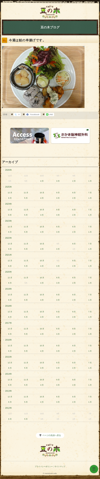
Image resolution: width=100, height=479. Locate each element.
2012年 (8, 408)
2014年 (8, 374)
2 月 (74, 181)
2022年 (8, 238)
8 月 (74, 193)
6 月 (10, 198)
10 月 (42, 193)
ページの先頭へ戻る (51, 435)
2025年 (8, 187)
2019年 (8, 289)
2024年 (8, 204)
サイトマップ (59, 466)
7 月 (90, 193)
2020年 (8, 272)
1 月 (90, 181)
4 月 (42, 181)
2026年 (8, 170)
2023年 (8, 221)
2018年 (8, 306)
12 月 (10, 193)
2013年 (8, 391)
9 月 (58, 193)
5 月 (26, 198)
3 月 (58, 181)
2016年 (8, 340)
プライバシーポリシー (44, 466)
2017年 (8, 323)
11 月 (26, 193)
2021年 (8, 255)
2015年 (8, 357)
